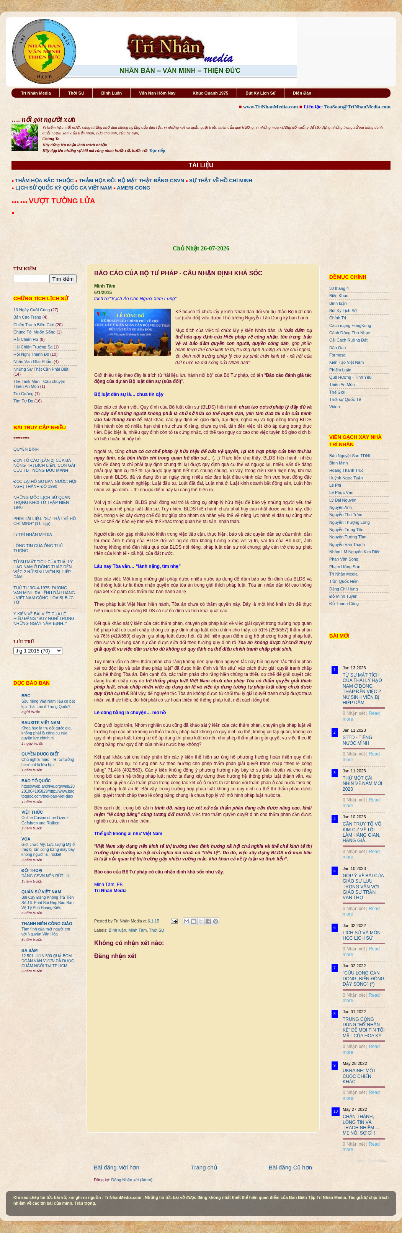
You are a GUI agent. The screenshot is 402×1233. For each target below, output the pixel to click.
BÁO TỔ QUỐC (36, 780)
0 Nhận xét (354, 713)
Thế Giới (337, 392)
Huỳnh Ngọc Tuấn (346, 478)
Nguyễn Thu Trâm (345, 514)
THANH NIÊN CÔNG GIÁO (46, 923)
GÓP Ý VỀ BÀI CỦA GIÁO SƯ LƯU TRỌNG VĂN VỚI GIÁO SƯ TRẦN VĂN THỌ (363, 887)
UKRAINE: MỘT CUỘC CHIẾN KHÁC (359, 1076)
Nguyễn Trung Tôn (346, 529)
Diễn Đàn (302, 93)
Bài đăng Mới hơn (116, 1167)
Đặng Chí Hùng (343, 589)
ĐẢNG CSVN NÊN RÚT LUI (45, 876)
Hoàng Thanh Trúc (346, 470)
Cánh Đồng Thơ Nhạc (349, 332)
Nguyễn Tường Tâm (347, 537)
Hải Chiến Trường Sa (32, 347)
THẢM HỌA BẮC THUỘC (44, 180)
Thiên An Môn (342, 384)
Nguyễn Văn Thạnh (347, 544)
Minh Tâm (137, 930)
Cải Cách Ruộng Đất (348, 340)
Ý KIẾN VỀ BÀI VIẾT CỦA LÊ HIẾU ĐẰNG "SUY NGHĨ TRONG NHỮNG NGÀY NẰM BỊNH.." (43, 619)
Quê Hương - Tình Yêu (350, 377)
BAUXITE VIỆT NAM (40, 722)
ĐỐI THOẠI (31, 870)
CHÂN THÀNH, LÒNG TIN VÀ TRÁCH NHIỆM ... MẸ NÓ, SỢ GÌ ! (361, 1125)
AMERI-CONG (133, 188)
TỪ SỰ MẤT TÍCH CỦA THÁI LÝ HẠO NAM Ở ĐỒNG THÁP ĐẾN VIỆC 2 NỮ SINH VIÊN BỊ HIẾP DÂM (43, 569)
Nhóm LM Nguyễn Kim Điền (355, 551)
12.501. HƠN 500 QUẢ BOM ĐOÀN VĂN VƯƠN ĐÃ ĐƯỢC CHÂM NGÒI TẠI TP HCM (47, 961)
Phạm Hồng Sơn (344, 566)
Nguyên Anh (340, 507)
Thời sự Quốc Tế (345, 399)
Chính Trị (337, 318)
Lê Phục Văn (341, 492)
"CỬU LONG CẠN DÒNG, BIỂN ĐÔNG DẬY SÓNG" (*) (363, 978)
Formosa (337, 355)
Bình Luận (111, 93)
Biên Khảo (338, 295)
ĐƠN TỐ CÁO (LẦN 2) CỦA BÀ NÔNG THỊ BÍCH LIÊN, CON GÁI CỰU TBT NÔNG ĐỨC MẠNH (44, 465)
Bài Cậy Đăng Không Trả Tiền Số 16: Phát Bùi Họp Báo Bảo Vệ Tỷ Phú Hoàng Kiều (47, 902)
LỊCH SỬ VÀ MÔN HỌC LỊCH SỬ (362, 935)
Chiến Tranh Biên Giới (33, 324)
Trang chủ (204, 1167)
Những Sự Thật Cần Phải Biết (40, 369)
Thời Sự (76, 93)
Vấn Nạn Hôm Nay (157, 93)
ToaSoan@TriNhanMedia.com (357, 107)
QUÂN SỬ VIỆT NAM (41, 892)
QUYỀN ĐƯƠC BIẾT (40, 754)
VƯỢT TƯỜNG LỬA (62, 201)
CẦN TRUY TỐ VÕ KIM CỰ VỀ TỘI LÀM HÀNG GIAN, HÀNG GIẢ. (362, 832)
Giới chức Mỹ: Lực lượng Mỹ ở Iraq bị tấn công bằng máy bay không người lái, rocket (48, 849)
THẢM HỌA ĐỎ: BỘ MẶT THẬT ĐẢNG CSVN (131, 180)
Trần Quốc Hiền (344, 581)
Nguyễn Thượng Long (349, 522)
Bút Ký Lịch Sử (260, 93)
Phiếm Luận (340, 370)
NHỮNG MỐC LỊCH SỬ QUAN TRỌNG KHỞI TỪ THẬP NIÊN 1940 (41, 502)
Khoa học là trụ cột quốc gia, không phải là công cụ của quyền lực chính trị (46, 733)
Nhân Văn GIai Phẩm (32, 361)
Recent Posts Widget (372, 1161)
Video (334, 406)
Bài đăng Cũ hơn (290, 1167)
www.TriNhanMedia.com (270, 107)
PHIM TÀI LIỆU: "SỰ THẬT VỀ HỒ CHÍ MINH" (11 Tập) (44, 521)
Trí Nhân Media (36, 93)
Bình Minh (338, 463)
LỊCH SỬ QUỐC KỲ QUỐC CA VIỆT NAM (63, 188)
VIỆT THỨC (32, 812)
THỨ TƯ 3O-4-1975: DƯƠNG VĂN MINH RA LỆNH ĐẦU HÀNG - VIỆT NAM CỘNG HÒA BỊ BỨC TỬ (44, 595)
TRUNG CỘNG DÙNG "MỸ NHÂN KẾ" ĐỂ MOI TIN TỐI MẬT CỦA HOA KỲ (364, 1027)
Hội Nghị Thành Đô (31, 354)
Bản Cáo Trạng (27, 317)
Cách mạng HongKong (350, 325)
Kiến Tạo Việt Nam (346, 362)
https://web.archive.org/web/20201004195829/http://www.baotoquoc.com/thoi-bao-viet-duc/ (48, 791)
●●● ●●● (20, 202)
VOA (25, 839)
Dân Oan (337, 347)
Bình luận (117, 930)
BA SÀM (29, 950)
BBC (25, 695)
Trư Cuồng (23, 393)
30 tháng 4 (339, 288)
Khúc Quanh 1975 (210, 93)
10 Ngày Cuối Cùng (31, 309)
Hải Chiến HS (25, 339)
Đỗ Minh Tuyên (343, 596)
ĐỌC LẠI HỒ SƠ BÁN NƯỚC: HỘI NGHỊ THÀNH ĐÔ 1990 (44, 484)
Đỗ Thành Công (344, 603)
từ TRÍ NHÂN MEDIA (32, 534)
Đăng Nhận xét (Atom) (131, 1179)
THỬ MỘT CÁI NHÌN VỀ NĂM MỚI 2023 (362, 783)
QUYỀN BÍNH (26, 449)
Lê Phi (335, 485)
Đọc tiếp (157, 150)
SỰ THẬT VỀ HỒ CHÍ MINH (220, 180)
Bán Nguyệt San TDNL (350, 455)
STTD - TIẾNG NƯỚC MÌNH (357, 740)
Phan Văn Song (343, 559)
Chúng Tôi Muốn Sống (34, 332)
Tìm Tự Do (23, 401)
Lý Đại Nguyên (342, 500)
